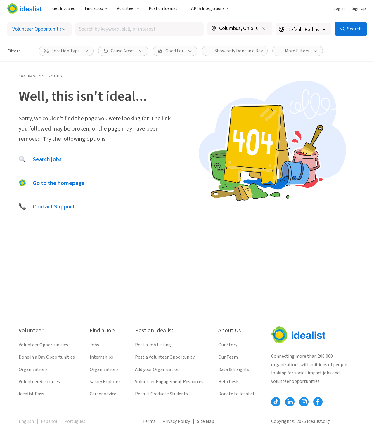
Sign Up (359, 9)
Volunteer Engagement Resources (169, 381)
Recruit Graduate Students (161, 394)
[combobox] (139, 29)
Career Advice (103, 394)
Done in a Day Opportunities (47, 357)
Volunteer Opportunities (43, 345)
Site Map (205, 421)
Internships (101, 357)
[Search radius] (303, 29)
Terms (149, 421)
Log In (339, 9)
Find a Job (96, 9)
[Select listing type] (39, 29)
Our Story (227, 345)
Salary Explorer (105, 381)
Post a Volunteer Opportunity (165, 357)
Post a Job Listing (153, 345)
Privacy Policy (176, 421)
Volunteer (128, 9)
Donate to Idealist (236, 394)
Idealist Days (31, 394)
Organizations (33, 369)
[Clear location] (264, 28)
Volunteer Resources (39, 381)
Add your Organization (157, 369)
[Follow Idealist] (275, 401)
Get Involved (63, 9)
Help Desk (228, 381)
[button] (96, 8)
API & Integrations (210, 9)
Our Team (228, 357)
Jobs (94, 345)
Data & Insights (233, 369)
